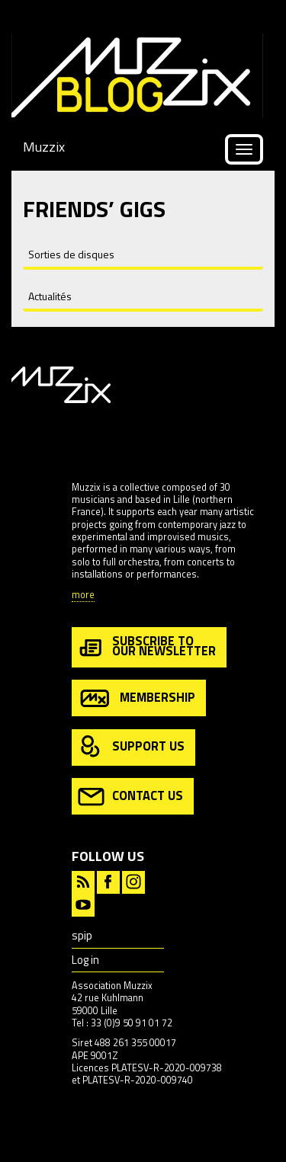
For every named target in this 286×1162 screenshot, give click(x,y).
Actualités (50, 296)
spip (82, 935)
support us (131, 747)
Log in (85, 959)
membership (136, 698)
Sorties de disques (71, 254)
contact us (130, 796)
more (83, 595)
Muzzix (44, 146)
